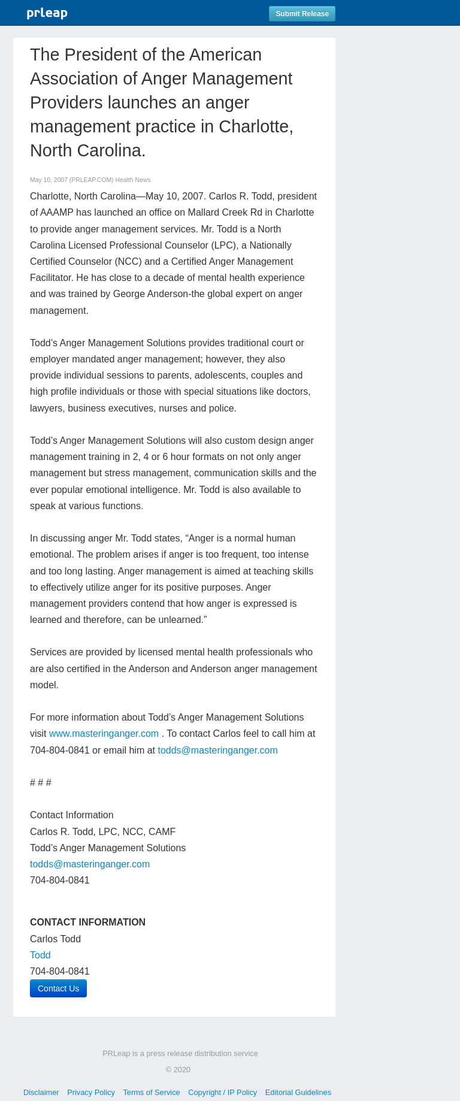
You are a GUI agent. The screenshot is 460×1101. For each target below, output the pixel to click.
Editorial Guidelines (298, 1092)
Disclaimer (41, 1092)
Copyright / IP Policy (222, 1092)
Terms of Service (151, 1092)
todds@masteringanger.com (217, 750)
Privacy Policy (91, 1092)
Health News (132, 180)
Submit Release (302, 14)
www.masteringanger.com (104, 733)
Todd (40, 955)
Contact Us (58, 988)
